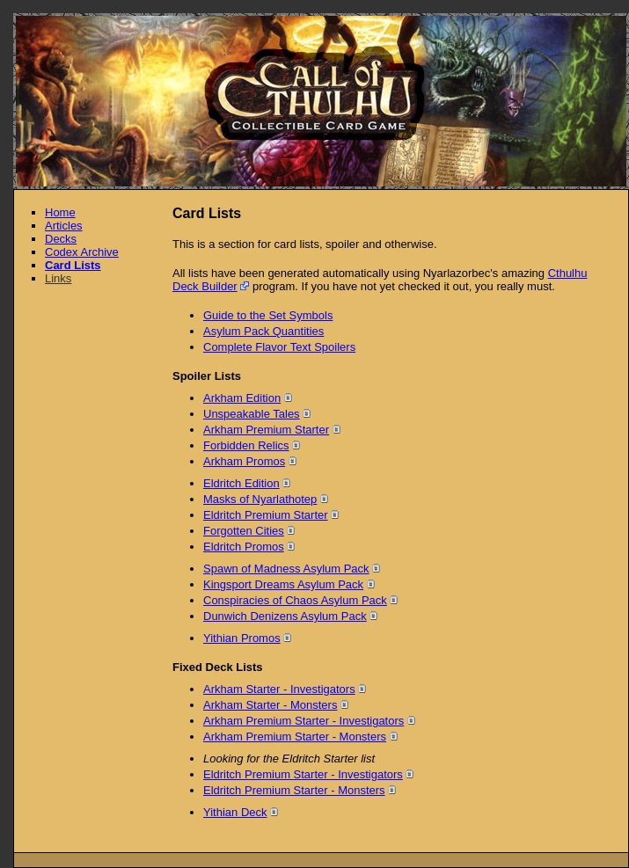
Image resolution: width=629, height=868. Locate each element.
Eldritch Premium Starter (265, 515)
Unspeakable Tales (251, 413)
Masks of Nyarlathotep (260, 499)
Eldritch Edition (241, 483)
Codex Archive (82, 252)
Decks (61, 238)
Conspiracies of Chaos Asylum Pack (295, 600)
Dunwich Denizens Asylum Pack (285, 616)
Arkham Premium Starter (266, 429)
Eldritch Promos (243, 546)
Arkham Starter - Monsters (270, 704)
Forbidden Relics (246, 445)
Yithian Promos (242, 638)
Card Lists (73, 265)
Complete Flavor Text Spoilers (279, 347)
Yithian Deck (235, 812)
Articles (64, 225)
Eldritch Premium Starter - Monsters (294, 790)
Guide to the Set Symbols (268, 315)
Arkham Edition (242, 398)
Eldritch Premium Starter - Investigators (303, 774)
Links (58, 278)
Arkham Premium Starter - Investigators (303, 720)
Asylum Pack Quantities (263, 331)
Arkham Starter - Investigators (279, 689)
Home (60, 212)
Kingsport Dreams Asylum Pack (283, 584)
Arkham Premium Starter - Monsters (294, 736)
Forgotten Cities (243, 530)
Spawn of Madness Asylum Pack (286, 568)
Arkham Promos (244, 461)
